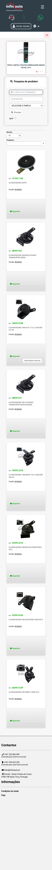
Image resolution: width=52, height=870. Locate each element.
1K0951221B (17, 470)
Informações (10, 782)
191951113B (17, 178)
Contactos (8, 745)
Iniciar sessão (21, 26)
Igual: (11, 118)
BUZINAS (18, 190)
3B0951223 (17, 251)
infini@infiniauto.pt (12, 770)
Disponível (15, 211)
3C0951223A (17, 615)
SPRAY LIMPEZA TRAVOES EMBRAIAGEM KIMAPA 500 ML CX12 (26, 66)
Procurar (16, 112)
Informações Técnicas (32, 361)
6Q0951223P (17, 688)
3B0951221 (17, 398)
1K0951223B (17, 323)
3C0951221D (17, 543)
